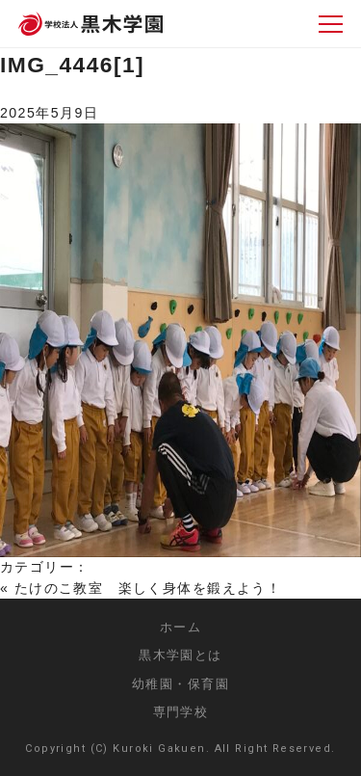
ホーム (180, 627)
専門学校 (181, 712)
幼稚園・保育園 (180, 684)
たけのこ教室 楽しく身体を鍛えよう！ (148, 588)
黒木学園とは (180, 655)
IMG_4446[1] (72, 64)
